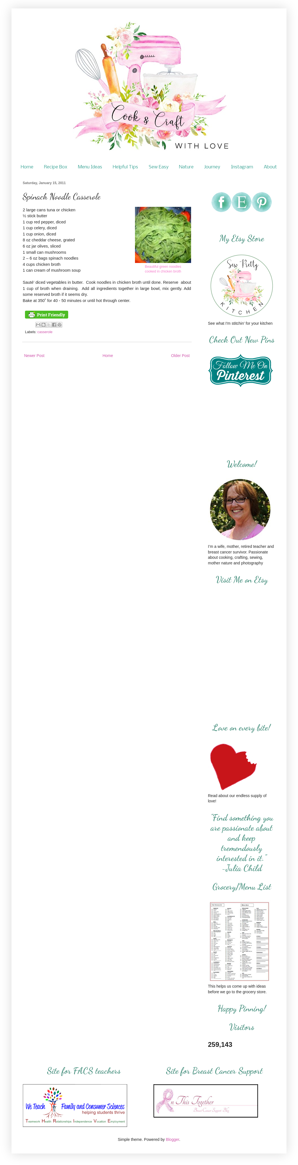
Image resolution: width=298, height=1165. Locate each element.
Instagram (242, 167)
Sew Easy (159, 167)
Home (27, 167)
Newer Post (34, 355)
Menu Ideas (90, 167)
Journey (212, 167)
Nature (186, 167)
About (270, 167)
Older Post (180, 355)
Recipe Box (55, 167)
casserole (44, 332)
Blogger (172, 1139)
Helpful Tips (125, 167)
